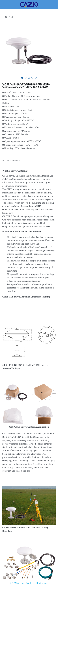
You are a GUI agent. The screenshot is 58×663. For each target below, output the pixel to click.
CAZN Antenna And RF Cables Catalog (28, 583)
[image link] (29, 4)
